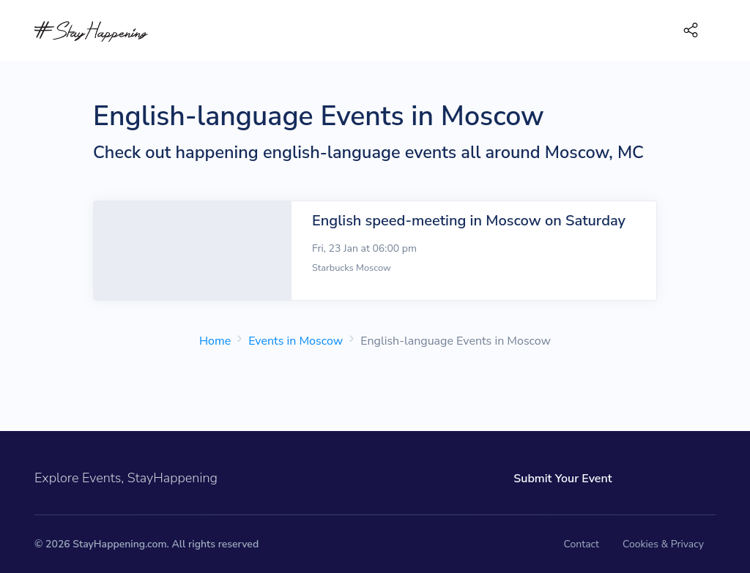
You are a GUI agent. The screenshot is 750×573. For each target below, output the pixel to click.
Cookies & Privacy (663, 544)
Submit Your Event (562, 479)
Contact (581, 544)
